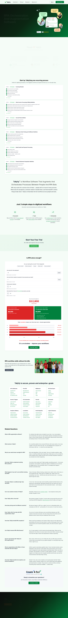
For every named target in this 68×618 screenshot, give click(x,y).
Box (48, 406)
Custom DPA (38, 406)
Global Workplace (26, 415)
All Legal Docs (50, 415)
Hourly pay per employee (11, 284)
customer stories (43, 491)
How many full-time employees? (13, 270)
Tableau (49, 390)
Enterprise (27, 2)
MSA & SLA (50, 412)
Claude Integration (26, 403)
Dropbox (49, 403)
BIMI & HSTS (38, 404)
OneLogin (24, 395)
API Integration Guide (13, 395)
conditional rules (52, 218)
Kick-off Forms (12, 406)
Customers (15, 2)
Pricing (22, 2)
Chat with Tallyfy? (34, 347)
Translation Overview (26, 417)
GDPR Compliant (38, 403)
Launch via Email (13, 401)
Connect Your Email (39, 414)
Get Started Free (34, 245)
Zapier (37, 395)
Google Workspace (26, 392)
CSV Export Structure (13, 417)
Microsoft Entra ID (26, 390)
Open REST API (12, 390)
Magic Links (12, 403)
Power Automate (38, 390)
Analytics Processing (13, 414)
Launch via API (12, 393)
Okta (24, 393)
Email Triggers (38, 417)
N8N (36, 393)
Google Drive (50, 401)
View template (8, 97)
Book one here (46, 500)
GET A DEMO (8, 28)
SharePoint (50, 404)
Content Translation (26, 414)
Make (36, 392)
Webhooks (12, 392)
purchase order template (54, 221)
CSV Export (50, 395)
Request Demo (60, 2)
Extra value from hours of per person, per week (18, 291)
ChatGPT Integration (26, 401)
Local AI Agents (25, 406)
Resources (34, 2)
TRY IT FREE (17, 28)
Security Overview (51, 414)
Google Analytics (51, 393)
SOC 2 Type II (38, 401)
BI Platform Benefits (13, 415)
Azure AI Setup (25, 412)
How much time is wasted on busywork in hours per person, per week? (20, 277)
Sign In (52, 2)
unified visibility (31, 219)
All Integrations (50, 417)
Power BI (49, 392)
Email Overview (38, 415)
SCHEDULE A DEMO (34, 582)
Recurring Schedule (13, 404)
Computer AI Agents (26, 404)
